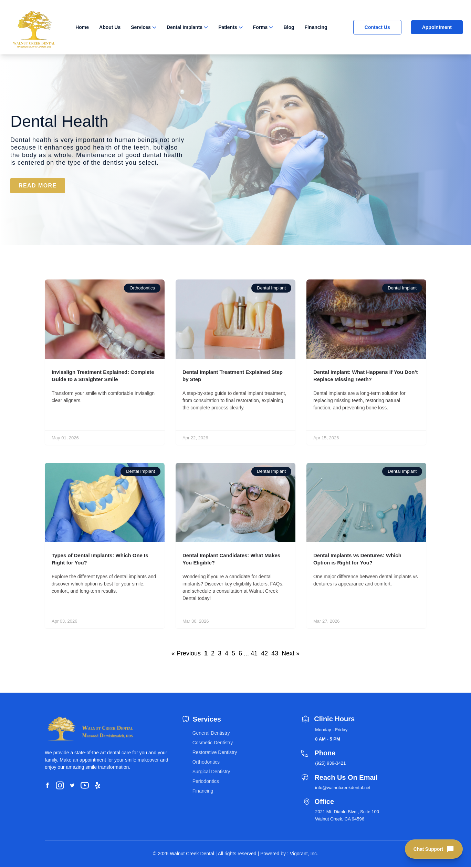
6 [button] (240, 653)
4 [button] (226, 653)
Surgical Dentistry (211, 771)
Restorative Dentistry (214, 752)
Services (141, 27)
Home (82, 27)
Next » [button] (291, 653)
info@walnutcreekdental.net (342, 787)
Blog (288, 27)
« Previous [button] (186, 653)
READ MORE (38, 185)
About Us (110, 27)
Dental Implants (184, 27)
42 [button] (264, 653)
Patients (227, 27)
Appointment (437, 27)
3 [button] (219, 653)
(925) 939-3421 (330, 763)
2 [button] (212, 653)
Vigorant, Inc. (304, 853)
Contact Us (377, 27)
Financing (316, 27)
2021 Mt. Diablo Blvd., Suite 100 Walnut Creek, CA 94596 (347, 815)
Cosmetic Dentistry (212, 742)
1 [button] (206, 653)
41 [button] (254, 653)
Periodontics (205, 781)
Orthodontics (206, 762)
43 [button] (274, 653)
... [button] (246, 653)
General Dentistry (211, 733)
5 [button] (233, 653)
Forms (260, 27)
